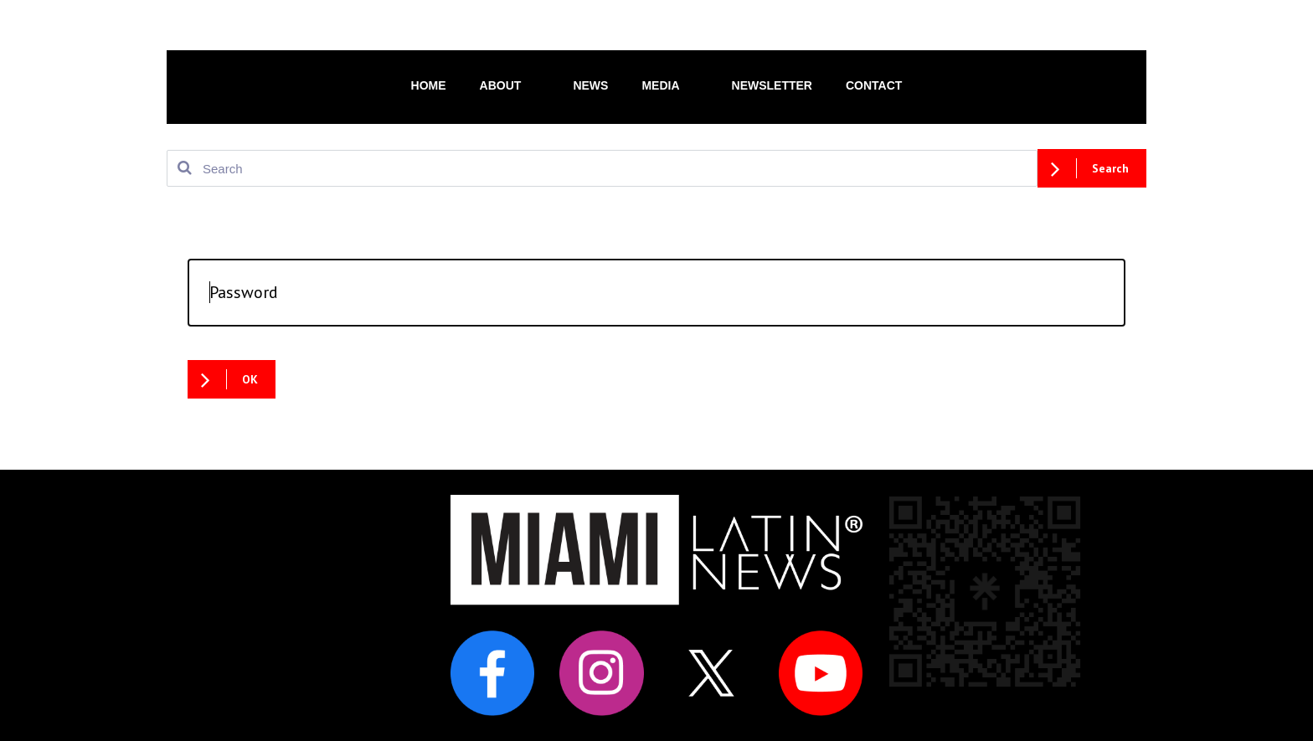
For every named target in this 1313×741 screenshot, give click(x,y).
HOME (428, 85)
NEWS (590, 85)
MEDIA (669, 84)
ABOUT (510, 84)
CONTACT (874, 85)
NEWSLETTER (772, 85)
